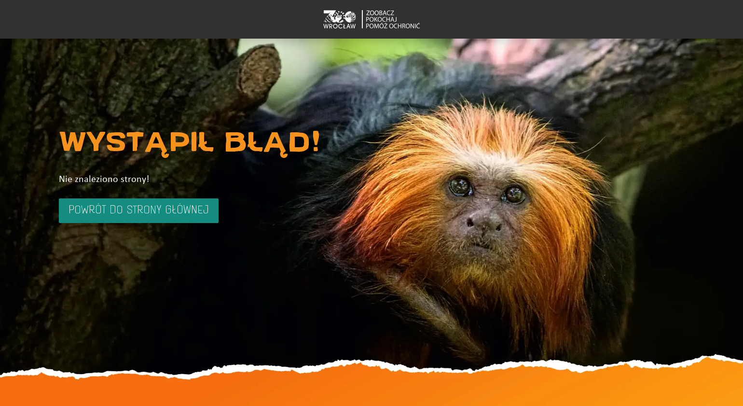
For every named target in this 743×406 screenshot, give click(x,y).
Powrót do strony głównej (139, 210)
